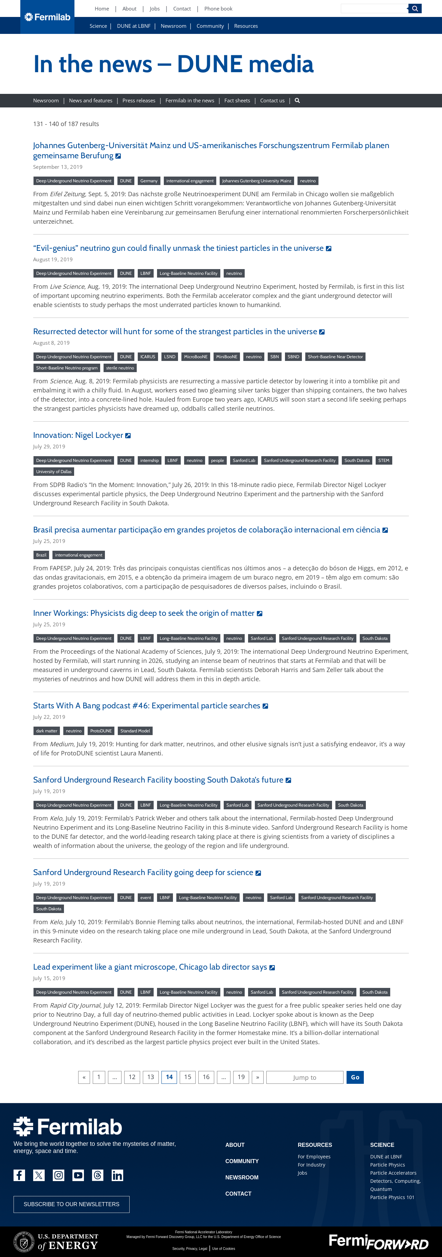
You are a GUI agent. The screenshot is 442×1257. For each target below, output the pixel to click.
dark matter (46, 730)
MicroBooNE (195, 356)
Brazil (41, 554)
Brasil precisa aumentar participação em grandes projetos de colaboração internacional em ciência (206, 529)
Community (210, 25)
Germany (149, 180)
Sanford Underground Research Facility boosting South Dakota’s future (158, 780)
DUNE (126, 180)
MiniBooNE (226, 356)
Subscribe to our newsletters (71, 1204)
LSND (169, 356)
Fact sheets (237, 100)
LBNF (145, 273)
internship (149, 460)
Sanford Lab (244, 460)
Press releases (139, 100)
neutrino (308, 180)
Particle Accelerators (393, 1173)
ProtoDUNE (101, 730)
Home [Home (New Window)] (102, 8)
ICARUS (147, 356)
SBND (293, 356)
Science (98, 25)
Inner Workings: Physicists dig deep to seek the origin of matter (144, 613)
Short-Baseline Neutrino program (66, 367)
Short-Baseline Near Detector (335, 356)
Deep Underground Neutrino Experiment (73, 180)
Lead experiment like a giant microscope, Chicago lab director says (150, 967)
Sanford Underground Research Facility (300, 460)
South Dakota (357, 460)
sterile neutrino (120, 367)
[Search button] (297, 100)
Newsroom (173, 25)
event (145, 897)
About (235, 1145)
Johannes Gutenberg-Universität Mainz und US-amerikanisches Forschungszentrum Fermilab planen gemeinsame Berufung (211, 150)
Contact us (272, 100)
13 (150, 1077)
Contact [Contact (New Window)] (182, 8)
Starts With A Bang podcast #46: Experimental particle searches (147, 705)
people (217, 460)
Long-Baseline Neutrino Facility (189, 273)
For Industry (311, 1164)
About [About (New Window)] (129, 8)
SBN (274, 356)
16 (206, 1077)
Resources (246, 25)
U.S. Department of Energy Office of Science (247, 1237)
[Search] (374, 8)
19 (241, 1077)
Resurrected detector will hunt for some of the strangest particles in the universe (175, 331)
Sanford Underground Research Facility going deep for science (143, 872)
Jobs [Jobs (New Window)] (155, 8)
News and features (90, 100)
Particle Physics (387, 1164)
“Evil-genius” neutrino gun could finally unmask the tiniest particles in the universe (178, 248)
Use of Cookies (223, 1249)
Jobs (302, 1173)
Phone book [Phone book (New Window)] (218, 8)
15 (187, 1077)
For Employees (314, 1156)
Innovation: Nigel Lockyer (78, 435)
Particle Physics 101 (392, 1197)
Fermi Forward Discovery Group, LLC (174, 1237)
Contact (238, 1194)
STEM (384, 460)
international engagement (190, 180)
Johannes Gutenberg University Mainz (256, 180)
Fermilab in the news (189, 100)
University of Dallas (53, 471)
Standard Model (135, 730)
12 (132, 1077)
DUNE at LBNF (134, 25)
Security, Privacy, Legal (189, 1249)
